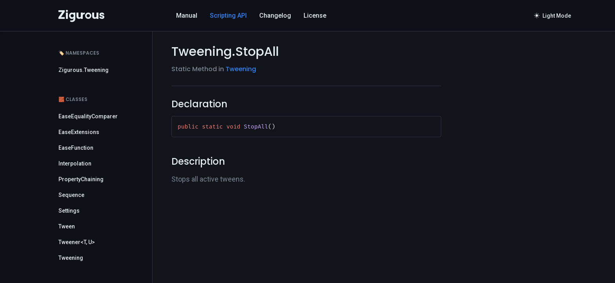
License (315, 15)
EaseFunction (75, 148)
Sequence (71, 195)
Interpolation (74, 163)
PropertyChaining (81, 179)
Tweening (70, 258)
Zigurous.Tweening (83, 70)
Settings (69, 211)
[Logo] (81, 15)
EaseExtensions (78, 132)
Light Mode (552, 16)
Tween (66, 226)
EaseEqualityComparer (88, 116)
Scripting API (228, 15)
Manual (186, 15)
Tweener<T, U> (76, 242)
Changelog (275, 15)
